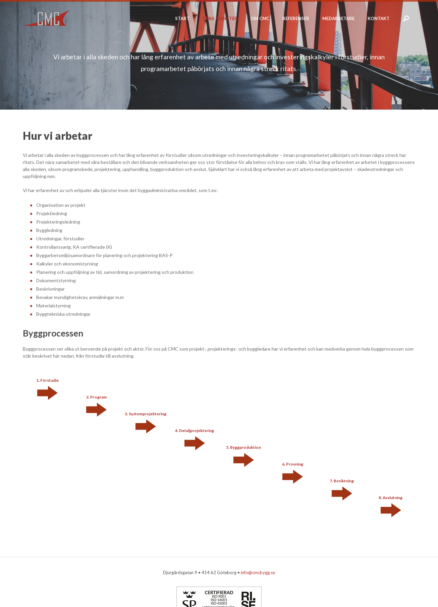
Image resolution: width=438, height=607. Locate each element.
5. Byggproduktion (243, 447)
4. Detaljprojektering (194, 430)
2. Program (96, 397)
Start (182, 18)
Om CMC (260, 18)
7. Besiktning (342, 480)
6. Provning (292, 464)
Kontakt (378, 18)
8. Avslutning (390, 497)
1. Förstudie (47, 380)
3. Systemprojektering (145, 413)
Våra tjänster (220, 18)
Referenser (295, 18)
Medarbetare (338, 18)
